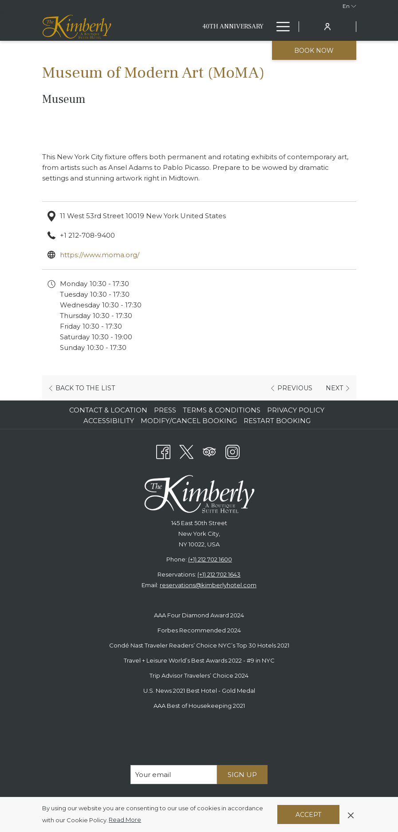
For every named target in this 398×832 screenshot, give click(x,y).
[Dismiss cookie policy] (350, 814)
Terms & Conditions (221, 410)
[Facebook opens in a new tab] (163, 451)
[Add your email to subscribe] (173, 774)
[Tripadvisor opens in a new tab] (209, 451)
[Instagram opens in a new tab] (232, 451)
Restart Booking (277, 420)
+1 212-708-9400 (87, 235)
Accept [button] (308, 815)
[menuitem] (233, 26)
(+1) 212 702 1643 (218, 574)
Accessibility (108, 420)
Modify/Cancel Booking (189, 420)
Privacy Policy (295, 410)
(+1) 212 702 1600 (210, 559)
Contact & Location (108, 410)
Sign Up (242, 774)
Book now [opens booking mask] (314, 51)
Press (165, 410)
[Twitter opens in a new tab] (186, 451)
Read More (125, 820)
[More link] (280, 26)
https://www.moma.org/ (99, 255)
